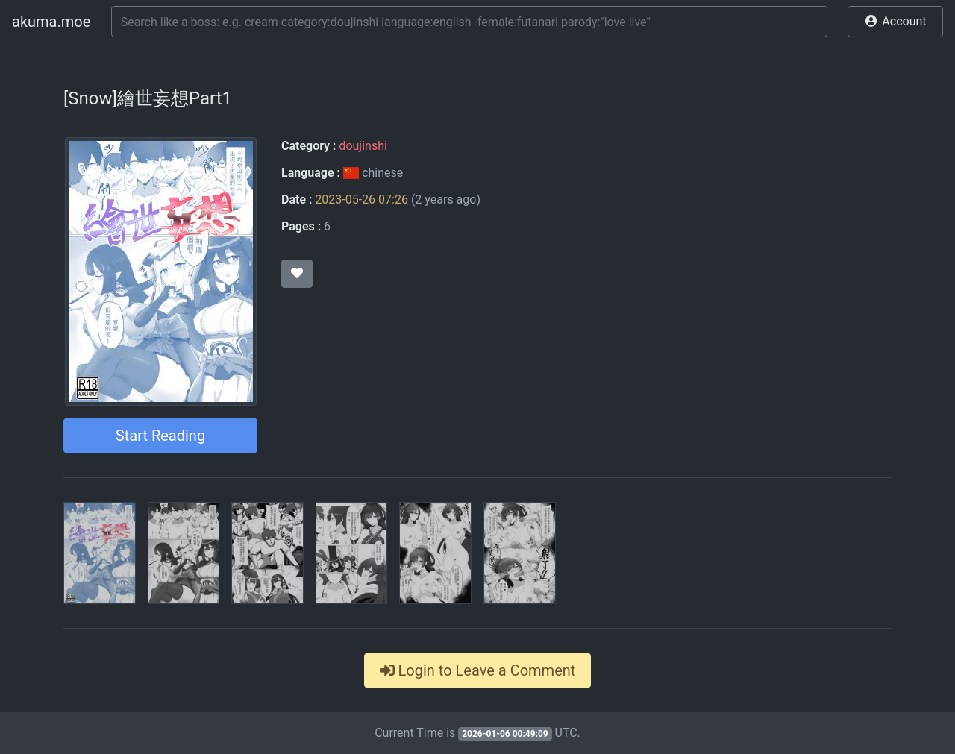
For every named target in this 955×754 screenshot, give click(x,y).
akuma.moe (51, 22)
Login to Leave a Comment (478, 670)
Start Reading (160, 435)
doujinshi (362, 146)
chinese (373, 173)
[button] (895, 21)
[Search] (469, 21)
